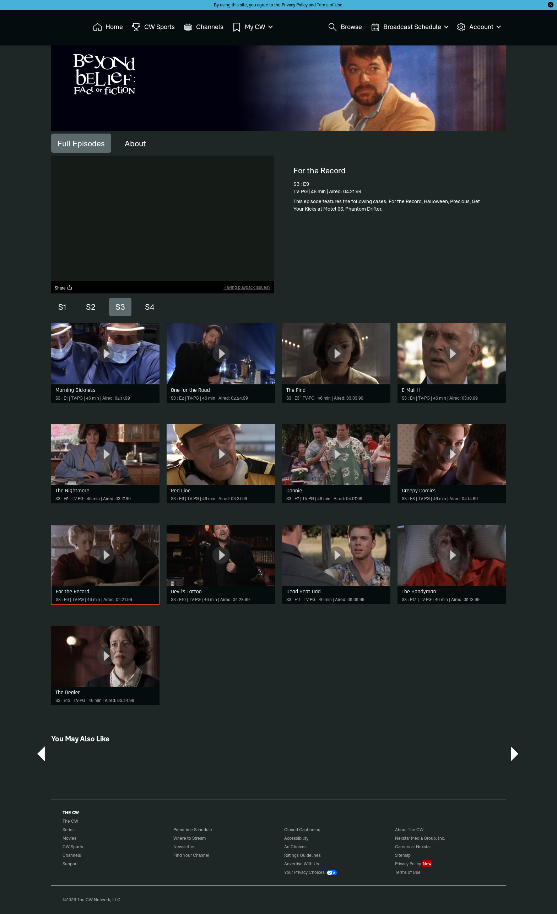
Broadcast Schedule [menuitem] (409, 27)
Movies (69, 838)
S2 (91, 307)
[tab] (81, 143)
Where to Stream (189, 838)
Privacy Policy (295, 4)
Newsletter (184, 846)
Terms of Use (329, 4)
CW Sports (73, 846)
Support (70, 863)
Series (69, 829)
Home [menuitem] (108, 27)
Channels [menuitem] (203, 27)
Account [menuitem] (478, 27)
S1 (62, 307)
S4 (150, 307)
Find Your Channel (191, 855)
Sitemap (403, 855)
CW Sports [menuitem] (153, 27)
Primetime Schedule (192, 829)
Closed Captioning (302, 829)
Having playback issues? (246, 287)
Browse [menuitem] (345, 27)
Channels (72, 855)
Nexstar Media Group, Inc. (420, 838)
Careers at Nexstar (413, 846)
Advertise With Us (301, 863)
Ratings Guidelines (302, 855)
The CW (66, 25)
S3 (120, 307)
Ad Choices (295, 846)
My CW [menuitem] (252, 27)
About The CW (409, 829)
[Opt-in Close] (550, 4)
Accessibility (296, 838)
